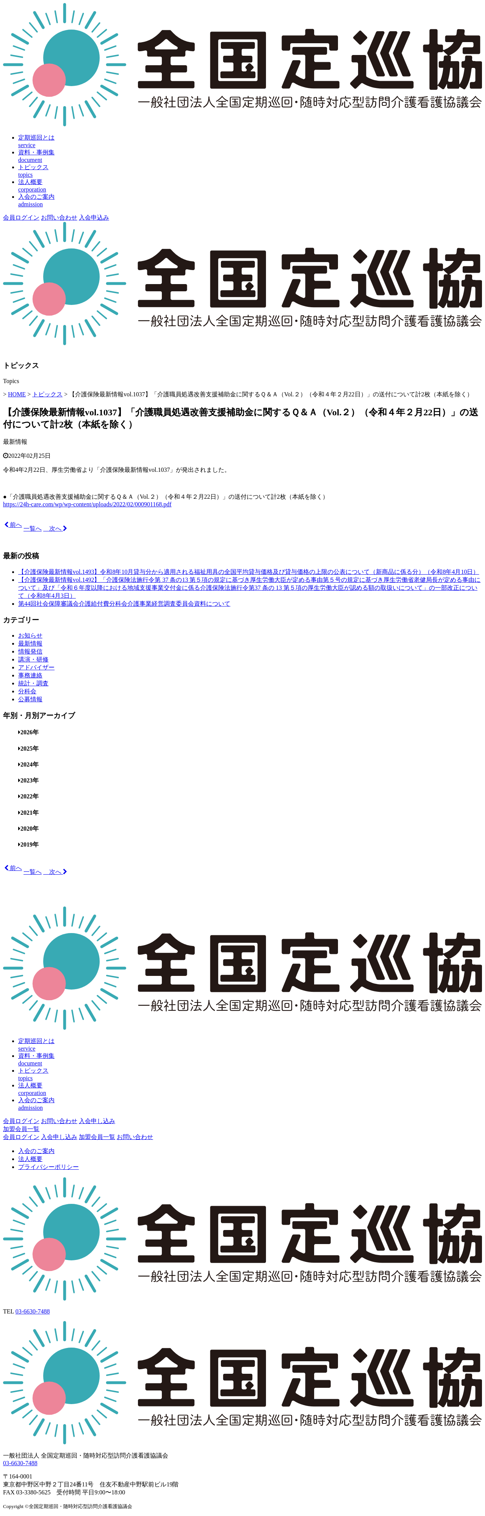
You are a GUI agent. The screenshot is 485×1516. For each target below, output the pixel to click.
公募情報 (30, 699)
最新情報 (15, 441)
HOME (17, 394)
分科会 (27, 691)
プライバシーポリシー (48, 1167)
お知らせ (30, 635)
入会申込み (94, 217)
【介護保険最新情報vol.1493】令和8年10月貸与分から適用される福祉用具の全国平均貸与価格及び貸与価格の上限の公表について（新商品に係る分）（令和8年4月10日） (248, 572)
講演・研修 (33, 659)
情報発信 (30, 651)
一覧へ (32, 528)
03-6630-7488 (33, 1311)
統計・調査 (33, 683)
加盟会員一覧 (21, 1129)
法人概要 (30, 1159)
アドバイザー (36, 667)
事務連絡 (30, 675)
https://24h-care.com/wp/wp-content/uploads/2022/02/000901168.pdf (87, 504)
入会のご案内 (36, 1151)
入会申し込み (97, 1121)
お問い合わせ (59, 217)
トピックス (47, 394)
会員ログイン (21, 217)
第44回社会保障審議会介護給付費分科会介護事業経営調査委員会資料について (124, 603)
